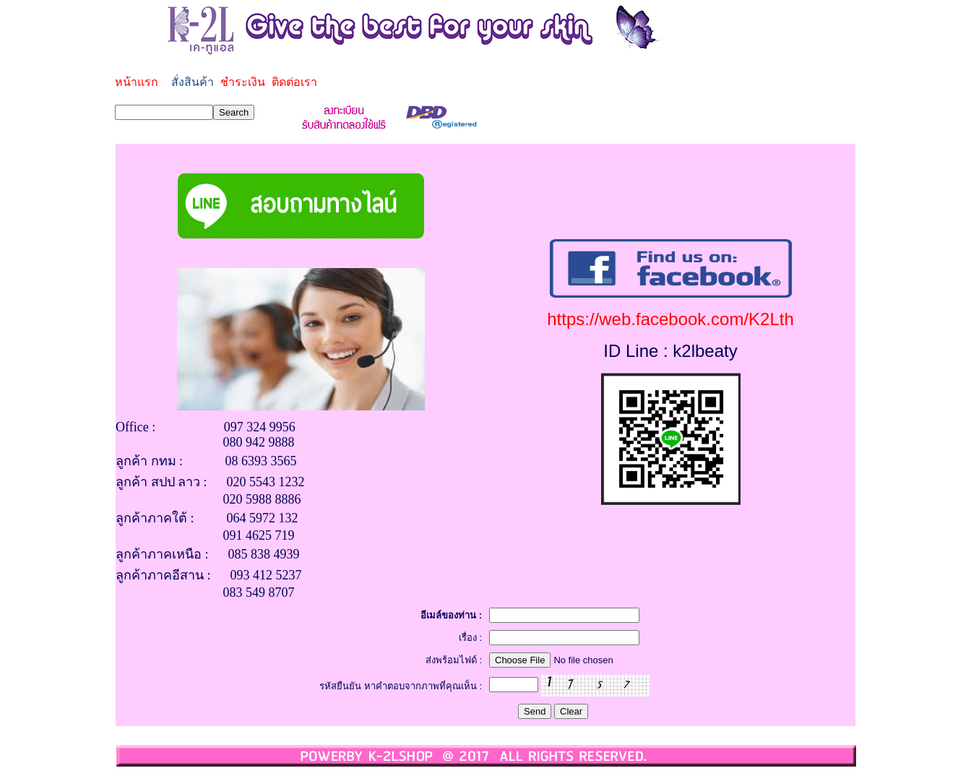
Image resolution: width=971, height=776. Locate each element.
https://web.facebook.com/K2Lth (670, 319)
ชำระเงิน (242, 82)
